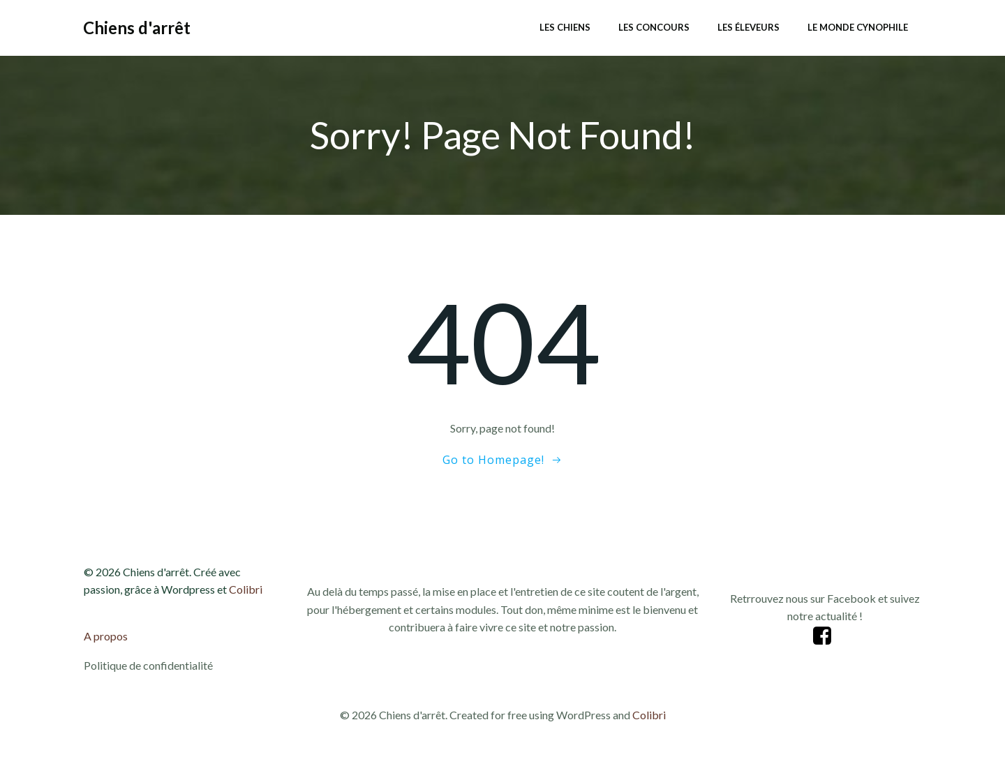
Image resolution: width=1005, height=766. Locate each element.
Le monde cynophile (857, 27)
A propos (106, 636)
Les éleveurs (748, 27)
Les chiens (564, 27)
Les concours (654, 27)
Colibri (245, 589)
